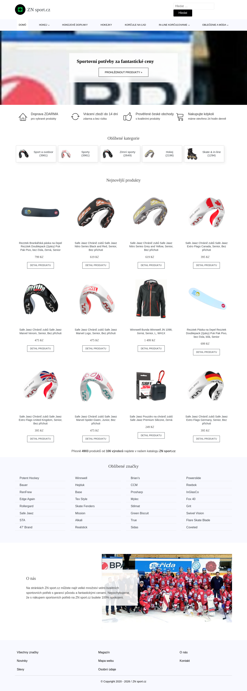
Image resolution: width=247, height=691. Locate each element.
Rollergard (26, 506)
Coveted (192, 527)
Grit (189, 506)
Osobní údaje (107, 669)
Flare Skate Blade (199, 520)
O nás (184, 652)
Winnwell (81, 478)
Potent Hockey (29, 478)
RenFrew (26, 492)
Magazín (104, 652)
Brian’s (135, 478)
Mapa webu (106, 660)
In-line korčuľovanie (173, 24)
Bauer (24, 485)
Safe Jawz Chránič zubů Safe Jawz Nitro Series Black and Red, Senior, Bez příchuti (96, 246)
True (134, 520)
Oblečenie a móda (214, 24)
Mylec (135, 499)
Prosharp (137, 492)
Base (78, 492)
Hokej (43, 24)
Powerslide (194, 478)
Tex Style (81, 499)
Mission (80, 513)
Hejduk (80, 485)
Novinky (22, 660)
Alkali (79, 520)
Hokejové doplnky (75, 24)
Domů (22, 24)
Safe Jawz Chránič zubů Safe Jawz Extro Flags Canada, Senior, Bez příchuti (206, 246)
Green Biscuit (140, 513)
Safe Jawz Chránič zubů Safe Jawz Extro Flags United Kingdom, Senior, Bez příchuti (40, 420)
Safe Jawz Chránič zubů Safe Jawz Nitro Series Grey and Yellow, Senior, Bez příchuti (151, 246)
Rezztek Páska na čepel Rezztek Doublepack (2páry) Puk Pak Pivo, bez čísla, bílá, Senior (206, 333)
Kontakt (185, 660)
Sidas (134, 527)
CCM (134, 485)
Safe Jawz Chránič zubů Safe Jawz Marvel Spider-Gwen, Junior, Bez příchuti (96, 420)
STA (22, 520)
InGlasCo (193, 492)
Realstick (81, 527)
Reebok (192, 485)
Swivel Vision (195, 513)
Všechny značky (28, 652)
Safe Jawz (26, 513)
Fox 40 (191, 499)
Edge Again (27, 499)
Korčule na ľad (135, 24)
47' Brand (26, 527)
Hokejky (106, 24)
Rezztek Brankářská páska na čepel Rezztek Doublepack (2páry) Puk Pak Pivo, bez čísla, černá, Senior (40, 246)
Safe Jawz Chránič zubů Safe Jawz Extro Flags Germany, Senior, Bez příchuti (206, 420)
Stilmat (135, 506)
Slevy (20, 669)
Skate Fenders (85, 506)
